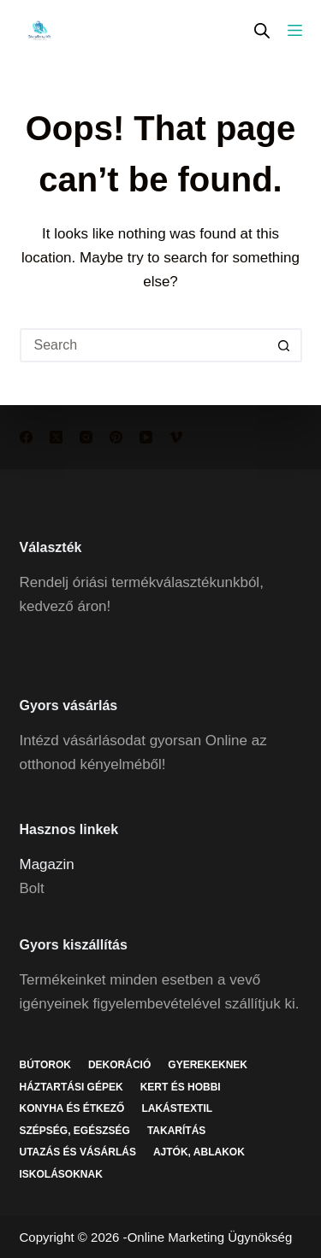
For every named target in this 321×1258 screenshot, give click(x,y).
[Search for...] (144, 345)
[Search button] (285, 345)
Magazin (47, 864)
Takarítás (176, 1131)
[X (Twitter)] (56, 437)
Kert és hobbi (180, 1087)
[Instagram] (86, 437)
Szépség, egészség (75, 1131)
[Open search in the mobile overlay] (261, 30)
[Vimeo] (175, 437)
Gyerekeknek (207, 1065)
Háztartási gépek (71, 1087)
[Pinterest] (116, 437)
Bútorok (45, 1065)
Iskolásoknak (61, 1174)
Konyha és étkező (72, 1108)
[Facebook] (26, 437)
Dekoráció (119, 1065)
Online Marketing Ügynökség (210, 1237)
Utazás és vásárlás (78, 1152)
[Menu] (295, 30)
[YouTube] (146, 437)
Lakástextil (176, 1108)
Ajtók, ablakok (199, 1152)
